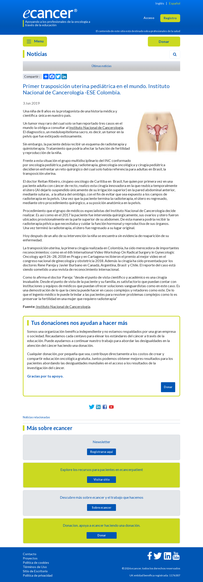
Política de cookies (36, 562)
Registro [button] (170, 18)
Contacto (29, 554)
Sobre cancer (101, 507)
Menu (35, 41)
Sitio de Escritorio (35, 571)
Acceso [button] (149, 18)
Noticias (37, 54)
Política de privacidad (37, 575)
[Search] (174, 54)
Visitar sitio (102, 479)
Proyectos (30, 558)
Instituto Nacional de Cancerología (96, 127)
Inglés (159, 3)
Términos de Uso (35, 567)
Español (174, 3)
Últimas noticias (101, 66)
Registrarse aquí (101, 452)
